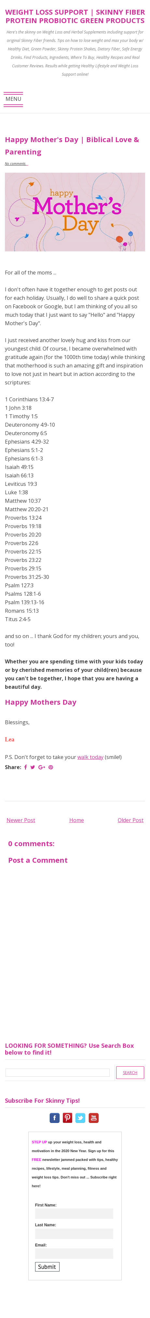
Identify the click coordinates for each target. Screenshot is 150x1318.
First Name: (46, 1205)
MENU (13, 101)
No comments (15, 163)
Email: (41, 1245)
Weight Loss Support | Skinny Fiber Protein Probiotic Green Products (75, 16)
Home (76, 820)
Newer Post (21, 820)
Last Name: (45, 1225)
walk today (90, 757)
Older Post (130, 820)
